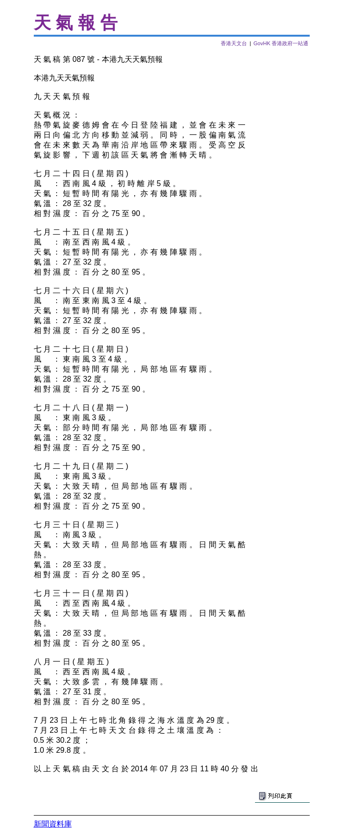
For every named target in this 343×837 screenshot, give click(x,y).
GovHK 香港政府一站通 (281, 43)
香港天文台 (234, 43)
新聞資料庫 (53, 824)
